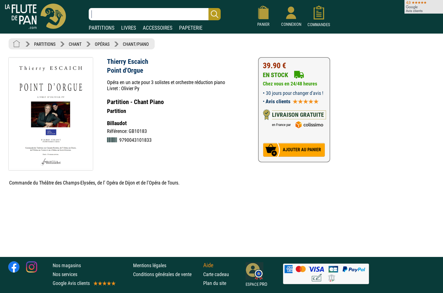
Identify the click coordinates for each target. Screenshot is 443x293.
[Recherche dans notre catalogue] (155, 14)
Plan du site (214, 283)
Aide (208, 265)
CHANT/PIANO (136, 44)
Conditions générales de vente (166, 274)
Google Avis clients (84, 283)
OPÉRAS (102, 44)
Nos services (65, 274)
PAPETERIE (190, 28)
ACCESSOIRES (157, 28)
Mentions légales (149, 265)
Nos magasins (67, 265)
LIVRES (128, 28)
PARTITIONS (101, 28)
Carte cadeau (216, 274)
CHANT (75, 44)
